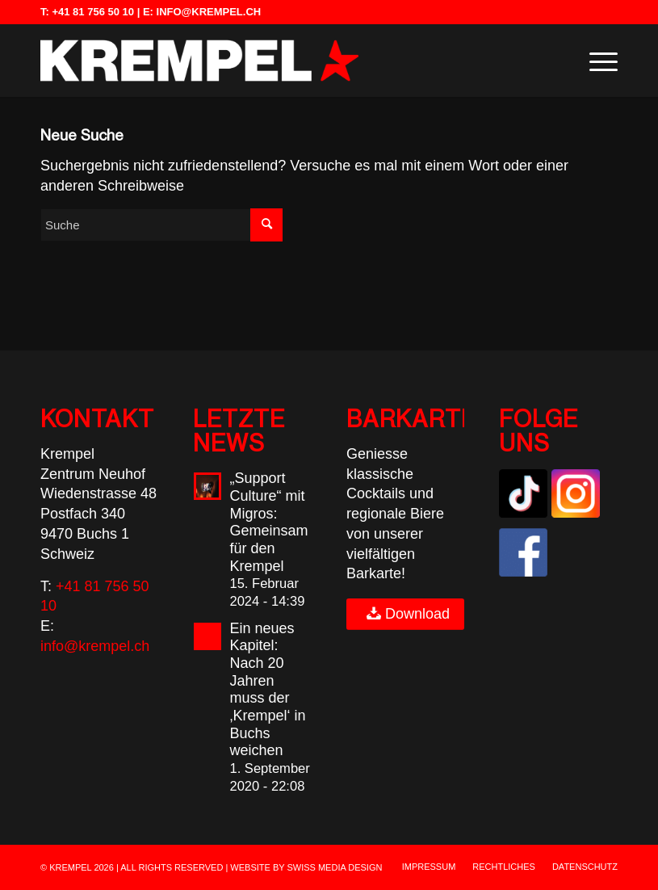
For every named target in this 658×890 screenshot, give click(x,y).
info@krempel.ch (209, 12)
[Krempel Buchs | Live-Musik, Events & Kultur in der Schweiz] (199, 60)
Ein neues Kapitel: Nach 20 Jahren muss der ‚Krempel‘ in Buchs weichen (267, 689)
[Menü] (595, 60)
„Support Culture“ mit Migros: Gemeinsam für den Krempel (268, 521)
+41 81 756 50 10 (93, 12)
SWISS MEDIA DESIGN (334, 867)
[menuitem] (595, 60)
